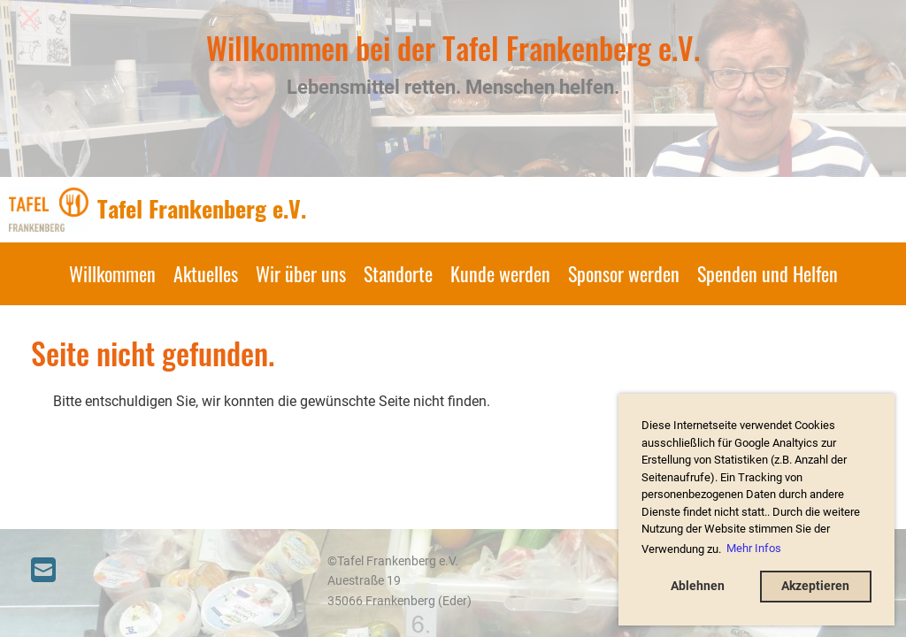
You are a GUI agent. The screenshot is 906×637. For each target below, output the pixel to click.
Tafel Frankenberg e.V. (201, 209)
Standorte (398, 273)
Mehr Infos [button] (753, 548)
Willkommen (112, 273)
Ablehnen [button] (698, 586)
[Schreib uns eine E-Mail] (43, 570)
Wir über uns (301, 273)
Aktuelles (205, 273)
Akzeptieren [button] (815, 586)
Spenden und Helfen (767, 273)
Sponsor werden (624, 273)
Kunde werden (500, 273)
